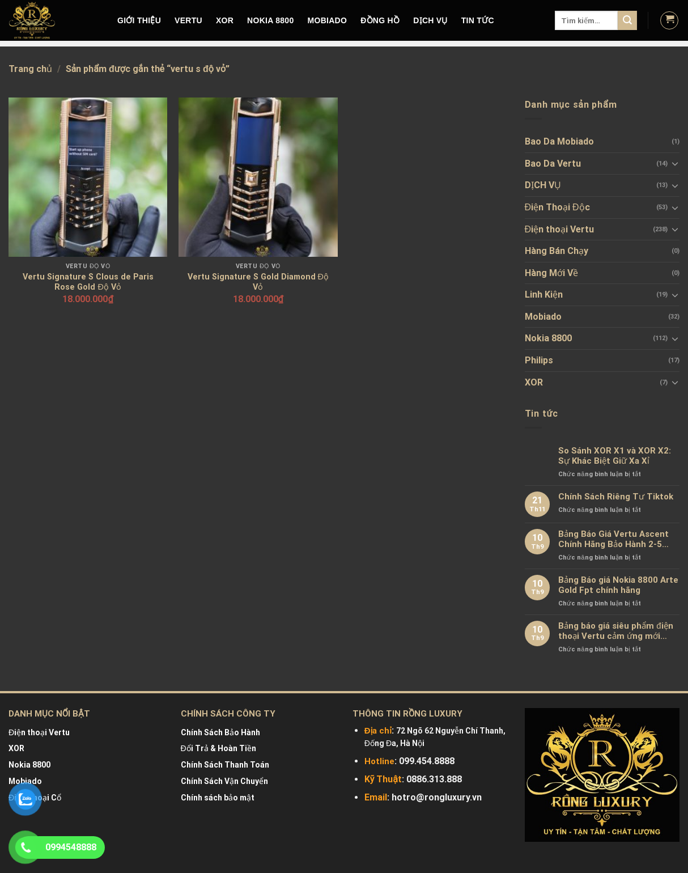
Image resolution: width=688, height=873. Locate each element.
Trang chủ (30, 68)
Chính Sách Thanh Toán (225, 764)
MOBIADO (327, 20)
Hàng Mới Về (551, 273)
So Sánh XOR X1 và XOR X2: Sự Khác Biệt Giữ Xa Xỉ (614, 456)
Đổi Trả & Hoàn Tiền (218, 748)
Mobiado (543, 316)
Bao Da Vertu (553, 163)
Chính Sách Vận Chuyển (224, 781)
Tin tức (477, 20)
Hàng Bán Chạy (556, 250)
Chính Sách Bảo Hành (220, 732)
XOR (224, 20)
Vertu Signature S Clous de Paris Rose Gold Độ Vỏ (88, 282)
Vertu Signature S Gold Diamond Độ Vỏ (258, 282)
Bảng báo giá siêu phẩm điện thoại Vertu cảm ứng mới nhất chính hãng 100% (615, 631)
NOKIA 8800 (270, 20)
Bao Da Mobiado (559, 141)
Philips (539, 360)
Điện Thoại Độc (557, 207)
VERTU (188, 20)
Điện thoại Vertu (559, 229)
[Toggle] (674, 163)
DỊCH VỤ (430, 20)
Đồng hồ (380, 20)
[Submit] (627, 20)
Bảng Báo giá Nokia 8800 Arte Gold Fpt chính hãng (618, 585)
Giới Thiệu (139, 20)
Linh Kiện (544, 294)
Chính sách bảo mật (217, 797)
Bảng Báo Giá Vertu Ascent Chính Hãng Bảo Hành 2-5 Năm (613, 539)
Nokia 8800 (548, 338)
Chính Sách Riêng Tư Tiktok (615, 496)
